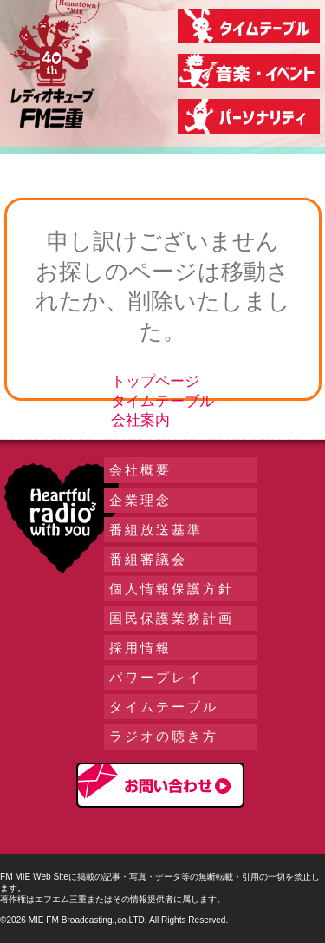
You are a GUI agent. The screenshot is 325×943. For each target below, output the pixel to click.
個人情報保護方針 (171, 588)
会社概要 (140, 469)
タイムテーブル (162, 401)
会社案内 (140, 420)
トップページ (155, 381)
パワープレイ (156, 677)
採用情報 (140, 647)
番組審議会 (148, 559)
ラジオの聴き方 (163, 736)
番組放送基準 (156, 529)
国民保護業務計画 (171, 618)
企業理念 (140, 500)
